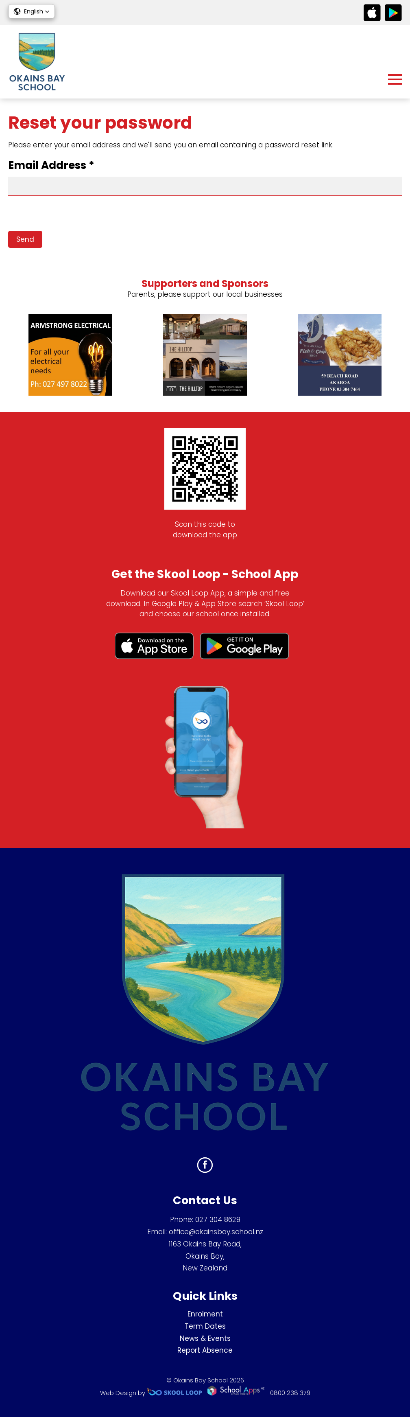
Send (25, 239)
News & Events (205, 1338)
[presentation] (70, 215)
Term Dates (205, 1326)
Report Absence (205, 1350)
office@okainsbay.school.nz (216, 1232)
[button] (31, 11)
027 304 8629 (217, 1219)
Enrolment (205, 1314)
